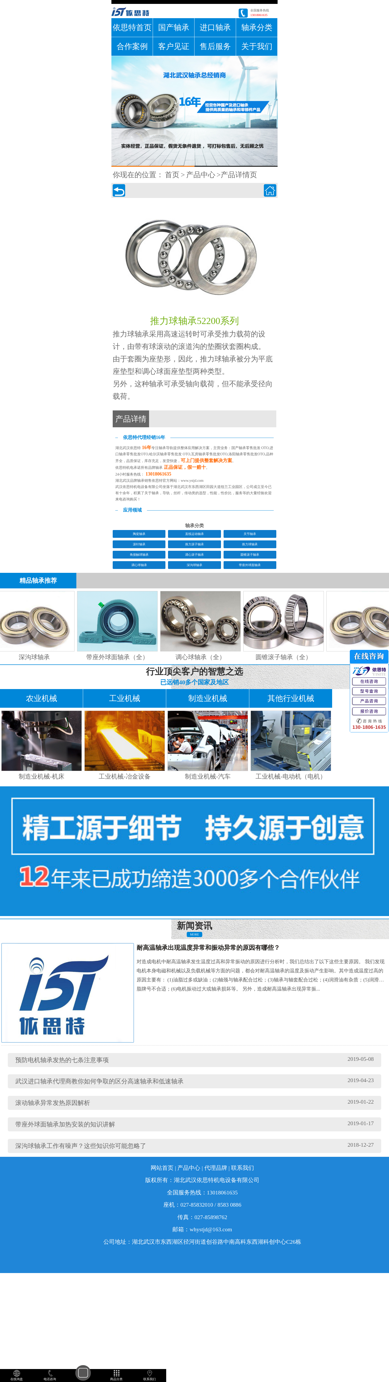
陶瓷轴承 (139, 534)
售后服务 (215, 46)
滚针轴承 (139, 544)
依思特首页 (132, 27)
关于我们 (256, 46)
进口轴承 (215, 27)
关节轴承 (250, 534)
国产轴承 (173, 27)
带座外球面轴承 (250, 565)
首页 (172, 175)
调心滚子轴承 (194, 554)
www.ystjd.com (192, 481)
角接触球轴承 (139, 554)
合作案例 (132, 46)
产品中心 (200, 175)
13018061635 (258, 15)
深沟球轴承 (194, 565)
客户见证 (173, 46)
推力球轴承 (250, 544)
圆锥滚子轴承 (249, 554)
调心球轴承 (139, 565)
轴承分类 (256, 27)
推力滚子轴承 (194, 544)
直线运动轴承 (194, 534)
